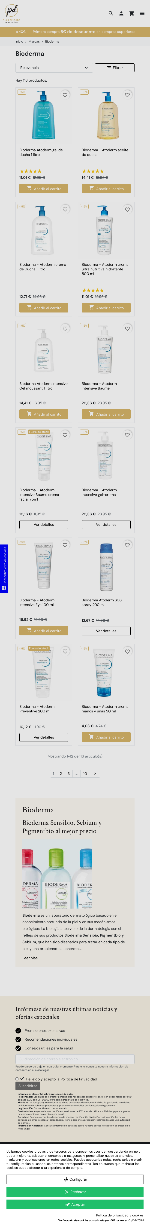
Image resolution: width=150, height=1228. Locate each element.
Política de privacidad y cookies (120, 1215)
